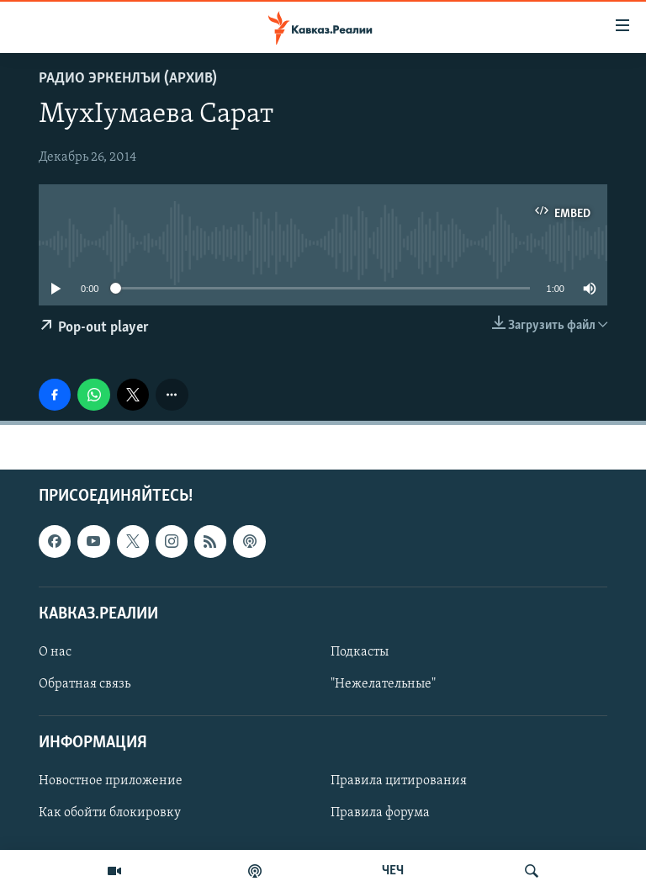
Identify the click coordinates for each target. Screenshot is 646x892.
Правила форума (380, 813)
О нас (55, 652)
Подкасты (360, 652)
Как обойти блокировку (110, 813)
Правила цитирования (399, 781)
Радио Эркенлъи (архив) (128, 79)
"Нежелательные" (383, 684)
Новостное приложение (111, 781)
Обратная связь (84, 684)
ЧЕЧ (393, 871)
